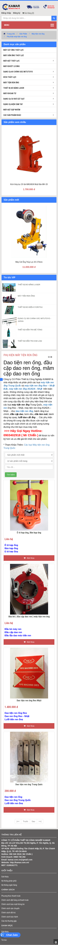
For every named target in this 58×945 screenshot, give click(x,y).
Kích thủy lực (9, 77)
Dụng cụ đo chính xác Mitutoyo (18, 72)
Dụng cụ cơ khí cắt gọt (14, 99)
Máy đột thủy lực (11, 61)
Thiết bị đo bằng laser (13, 88)
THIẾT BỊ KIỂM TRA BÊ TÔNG (30, 330)
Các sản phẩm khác (12, 115)
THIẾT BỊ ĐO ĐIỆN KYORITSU (30, 307)
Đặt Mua (29, 558)
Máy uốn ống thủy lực (13, 55)
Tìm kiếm (11, 475)
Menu (6, 25)
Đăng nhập (6, 13)
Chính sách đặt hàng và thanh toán (15, 900)
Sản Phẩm (23, 34)
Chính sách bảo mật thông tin (13, 904)
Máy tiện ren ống (38, 34)
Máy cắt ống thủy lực (13, 50)
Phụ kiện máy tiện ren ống (17, 36)
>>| (40, 821)
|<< (18, 821)
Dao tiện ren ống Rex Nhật (29, 700)
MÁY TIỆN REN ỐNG (26, 296)
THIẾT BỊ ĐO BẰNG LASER (29, 285)
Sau (33, 821)
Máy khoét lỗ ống (11, 66)
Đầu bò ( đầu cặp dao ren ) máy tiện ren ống (29, 617)
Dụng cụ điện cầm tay (13, 104)
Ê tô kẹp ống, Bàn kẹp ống (29, 533)
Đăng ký (16, 13)
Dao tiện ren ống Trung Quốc (29, 784)
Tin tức (4, 940)
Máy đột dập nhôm (11, 110)
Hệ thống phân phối (8, 881)
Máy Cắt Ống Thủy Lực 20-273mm (29, 262)
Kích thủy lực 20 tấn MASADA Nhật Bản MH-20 (29, 184)
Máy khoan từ (9, 93)
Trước (25, 821)
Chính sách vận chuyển (10, 908)
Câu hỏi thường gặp (9, 921)
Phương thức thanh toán (10, 896)
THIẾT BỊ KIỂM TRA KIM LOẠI (30, 341)
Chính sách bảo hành (9, 917)
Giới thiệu (5, 877)
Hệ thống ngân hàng (9, 885)
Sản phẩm (5, 936)
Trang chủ (11, 34)
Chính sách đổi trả (8, 912)
